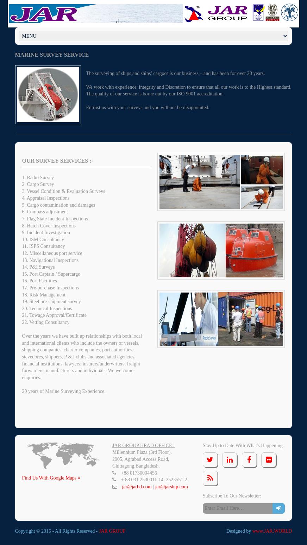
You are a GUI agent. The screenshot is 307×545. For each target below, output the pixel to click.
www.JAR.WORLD (272, 531)
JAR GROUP (112, 531)
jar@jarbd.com (137, 486)
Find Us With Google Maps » (51, 478)
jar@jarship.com (171, 486)
